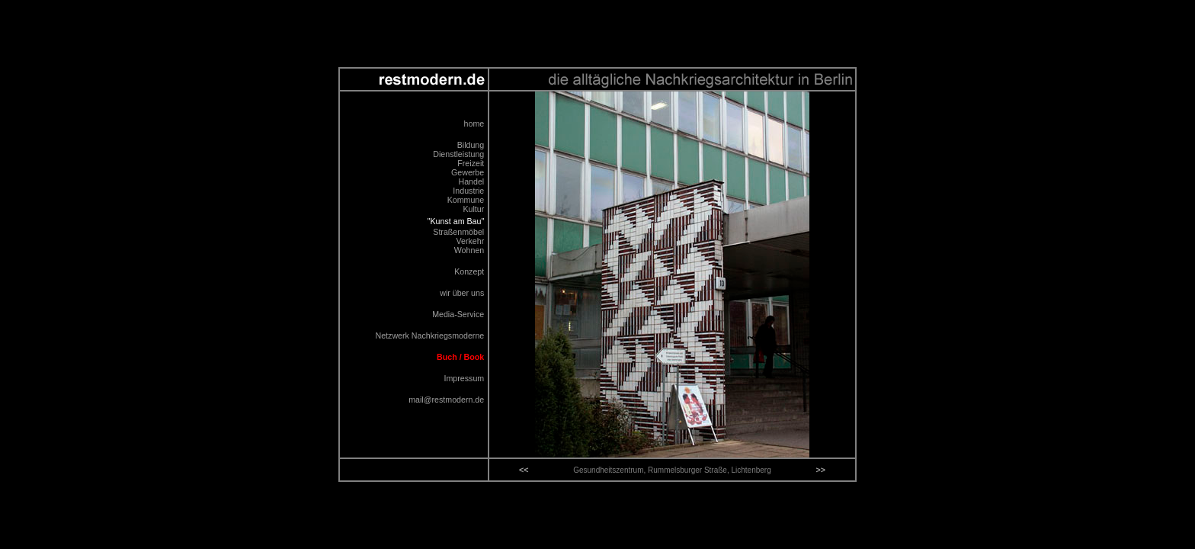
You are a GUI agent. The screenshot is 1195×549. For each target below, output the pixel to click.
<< (523, 469)
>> (820, 469)
